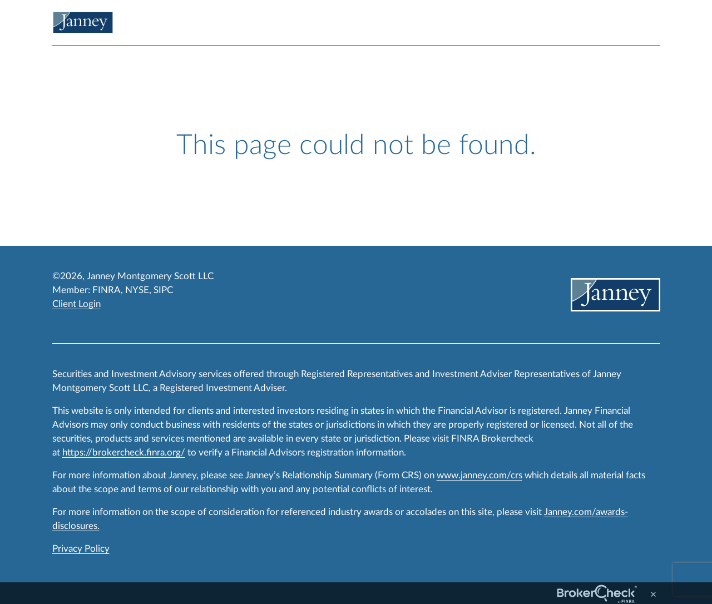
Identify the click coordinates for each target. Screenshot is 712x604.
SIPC (163, 290)
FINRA (106, 290)
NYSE (137, 290)
